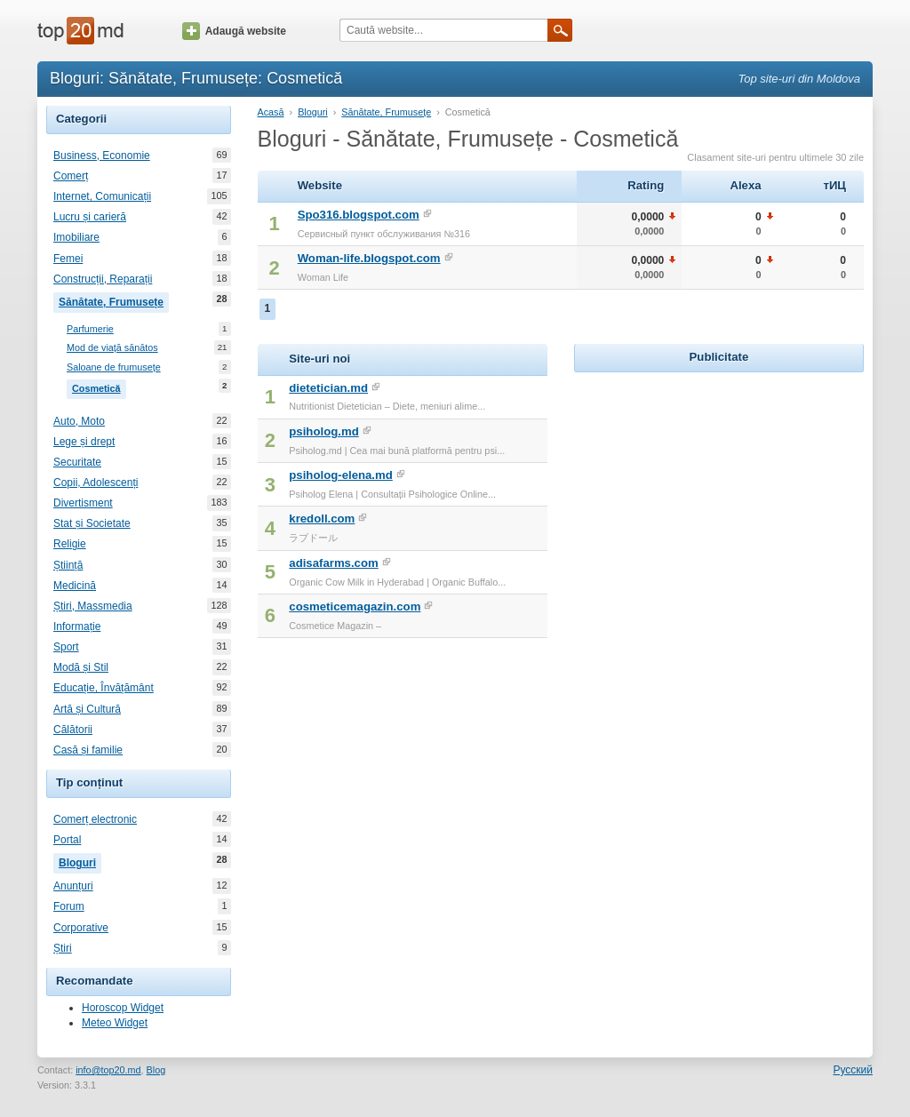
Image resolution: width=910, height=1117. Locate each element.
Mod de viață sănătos (112, 348)
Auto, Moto (79, 421)
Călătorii (72, 729)
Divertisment (83, 503)
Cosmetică (99, 386)
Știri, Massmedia (92, 606)
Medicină (74, 585)
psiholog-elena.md (341, 475)
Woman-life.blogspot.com (369, 258)
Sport (66, 647)
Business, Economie (101, 155)
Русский (853, 1070)
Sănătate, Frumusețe (114, 300)
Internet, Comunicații (102, 196)
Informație (76, 626)
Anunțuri (73, 886)
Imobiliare (76, 237)
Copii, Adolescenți (95, 482)
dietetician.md (328, 388)
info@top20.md (108, 1070)
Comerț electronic (95, 819)
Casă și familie (88, 750)
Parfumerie (90, 329)
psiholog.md (323, 431)
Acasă (271, 112)
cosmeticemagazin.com (354, 606)
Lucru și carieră (89, 217)
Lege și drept (84, 442)
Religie (69, 544)
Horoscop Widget (123, 1007)
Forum (68, 906)
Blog (156, 1070)
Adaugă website (234, 31)
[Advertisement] (719, 488)
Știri (62, 948)
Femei (68, 258)
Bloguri (80, 861)
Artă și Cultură (87, 709)
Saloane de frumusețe (114, 367)
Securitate (77, 462)
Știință (68, 565)
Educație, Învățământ (103, 688)
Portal (67, 840)
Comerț (70, 176)
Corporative (80, 928)
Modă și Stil (80, 667)
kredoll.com (322, 518)
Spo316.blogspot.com (358, 214)
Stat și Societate (92, 523)
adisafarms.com (333, 563)
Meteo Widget (115, 1023)
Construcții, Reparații (102, 279)
